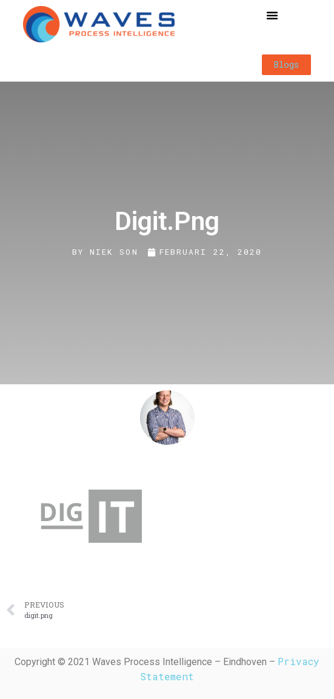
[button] (272, 15)
